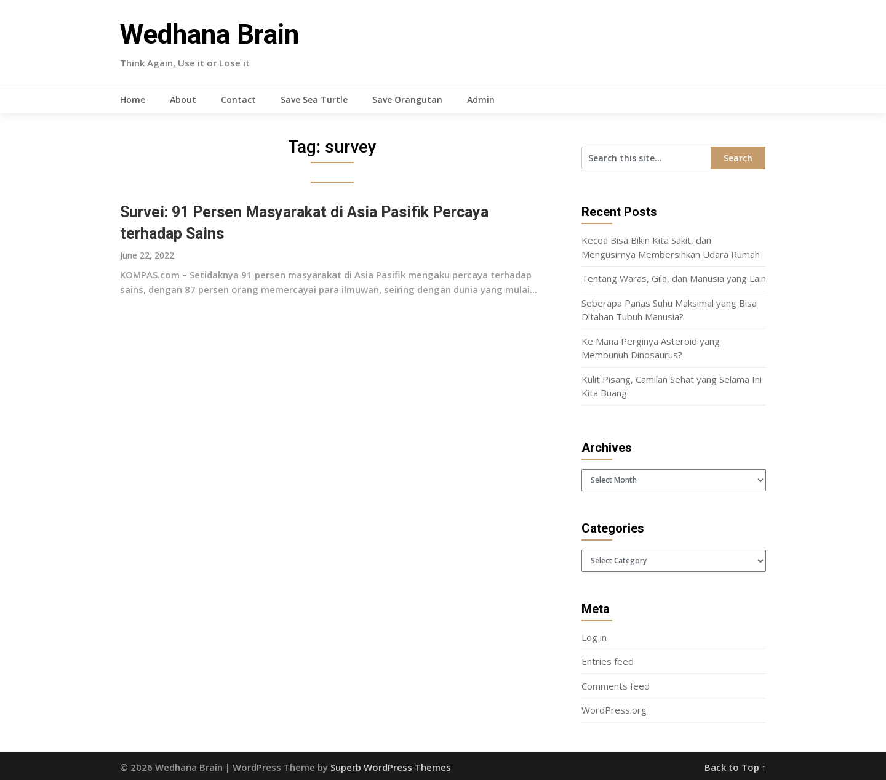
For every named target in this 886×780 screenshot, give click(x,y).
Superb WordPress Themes (390, 767)
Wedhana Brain (209, 34)
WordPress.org (614, 710)
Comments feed (615, 686)
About (183, 99)
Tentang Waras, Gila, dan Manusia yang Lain (673, 278)
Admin (481, 99)
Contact (238, 99)
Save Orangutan (407, 99)
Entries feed (607, 661)
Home (132, 99)
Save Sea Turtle (314, 99)
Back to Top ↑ (735, 767)
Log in (594, 637)
